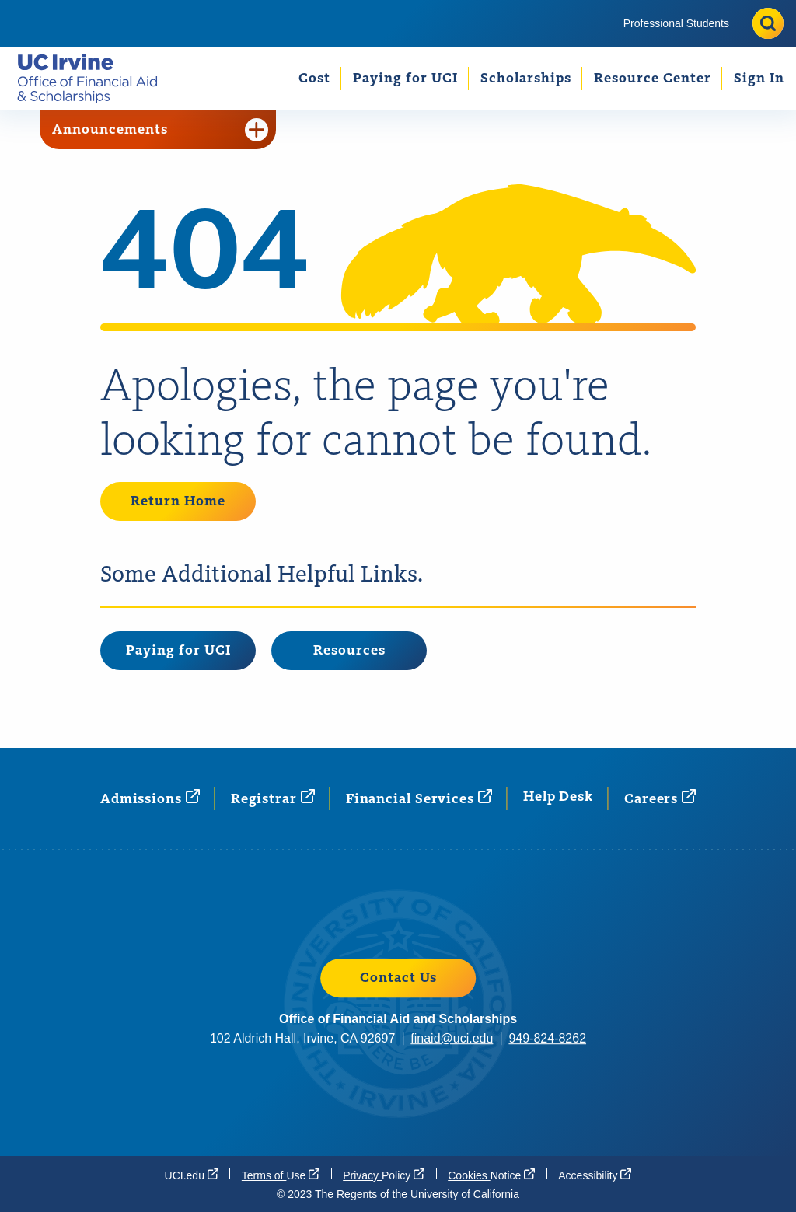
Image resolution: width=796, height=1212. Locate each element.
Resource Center (652, 79)
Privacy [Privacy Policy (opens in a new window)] (383, 1174)
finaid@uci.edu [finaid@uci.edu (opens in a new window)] (451, 1038)
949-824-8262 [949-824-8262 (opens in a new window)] (547, 1038)
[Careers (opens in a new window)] (660, 798)
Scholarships (525, 79)
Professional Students (676, 23)
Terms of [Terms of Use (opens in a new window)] (280, 1174)
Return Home (178, 501)
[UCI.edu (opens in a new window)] (191, 1174)
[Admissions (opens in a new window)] (150, 798)
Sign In (759, 79)
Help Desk (558, 797)
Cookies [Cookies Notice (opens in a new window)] (491, 1174)
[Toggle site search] (768, 23)
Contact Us (398, 978)
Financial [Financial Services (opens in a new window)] (419, 798)
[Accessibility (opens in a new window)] (594, 1174)
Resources (349, 651)
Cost (314, 79)
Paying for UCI (405, 79)
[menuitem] (676, 23)
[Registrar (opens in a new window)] (273, 798)
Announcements (160, 129)
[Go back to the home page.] (93, 78)
